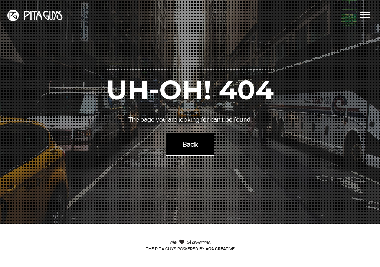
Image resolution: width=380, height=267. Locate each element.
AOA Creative (220, 249)
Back (190, 144)
